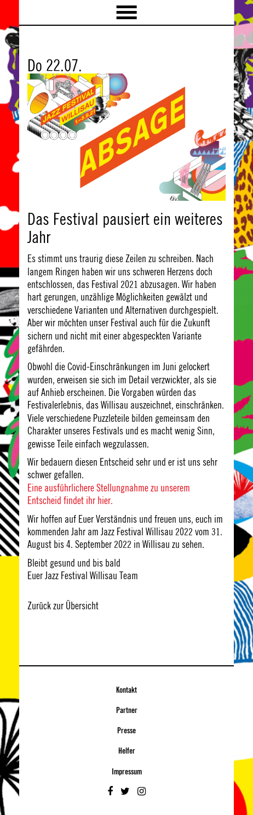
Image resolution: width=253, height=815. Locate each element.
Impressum (127, 772)
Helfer (126, 751)
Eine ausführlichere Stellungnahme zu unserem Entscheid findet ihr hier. (108, 494)
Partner (126, 711)
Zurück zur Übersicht (63, 606)
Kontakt (126, 690)
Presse (126, 731)
